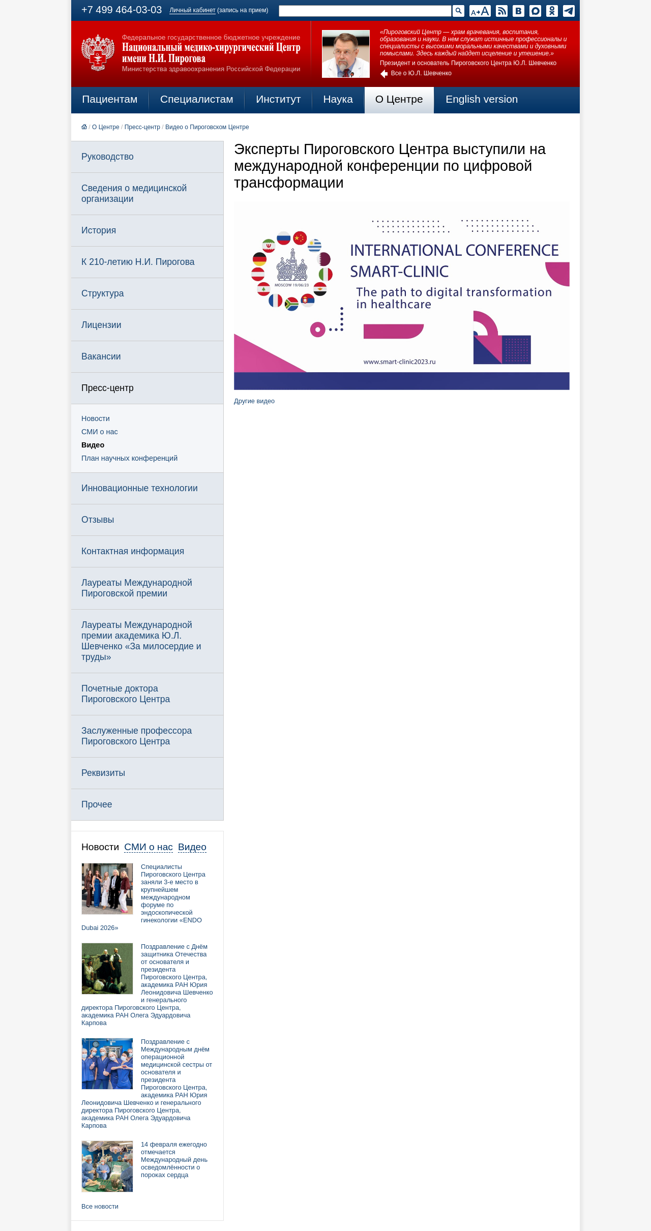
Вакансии (101, 356)
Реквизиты (103, 773)
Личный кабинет (192, 10)
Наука (337, 99)
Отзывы (97, 520)
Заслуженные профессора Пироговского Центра (136, 736)
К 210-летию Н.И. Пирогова (138, 262)
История (98, 230)
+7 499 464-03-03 (121, 9)
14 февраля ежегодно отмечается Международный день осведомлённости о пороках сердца (174, 1159)
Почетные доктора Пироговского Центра (125, 693)
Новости (95, 418)
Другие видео (254, 401)
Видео (92, 445)
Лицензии (101, 325)
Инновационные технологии (139, 488)
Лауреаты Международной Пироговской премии (136, 588)
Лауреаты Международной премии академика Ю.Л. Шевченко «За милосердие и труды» (141, 641)
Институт (278, 99)
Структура (102, 293)
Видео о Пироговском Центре (207, 127)
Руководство (107, 157)
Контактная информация (132, 551)
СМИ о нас (99, 432)
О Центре (399, 99)
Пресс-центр (142, 127)
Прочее (96, 804)
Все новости (100, 1206)
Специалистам (196, 99)
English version (482, 99)
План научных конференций (129, 458)
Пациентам (109, 99)
